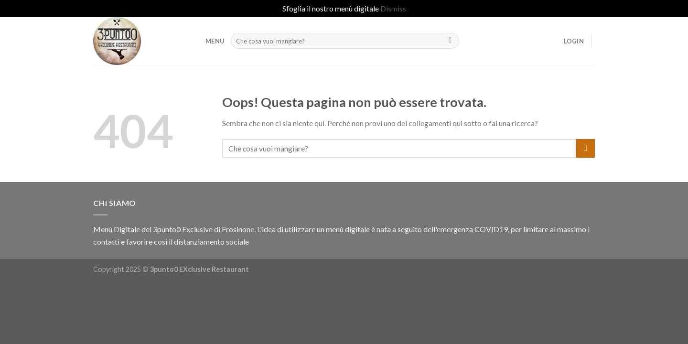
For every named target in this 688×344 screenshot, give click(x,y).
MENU (214, 41)
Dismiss (393, 8)
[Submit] (450, 41)
